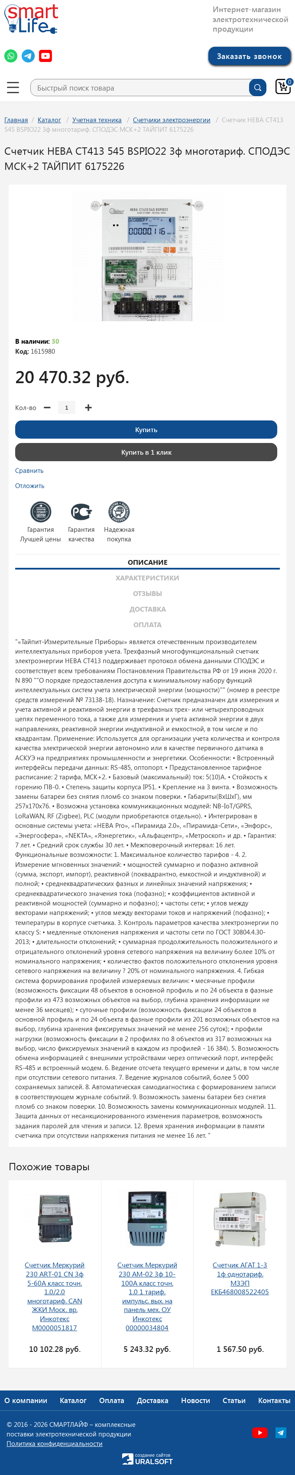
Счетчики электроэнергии (172, 119)
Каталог (49, 119)
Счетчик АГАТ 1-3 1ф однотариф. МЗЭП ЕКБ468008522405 (240, 1278)
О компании (25, 1400)
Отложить (30, 485)
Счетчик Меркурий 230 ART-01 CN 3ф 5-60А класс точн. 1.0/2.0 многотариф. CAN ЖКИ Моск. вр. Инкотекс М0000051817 (54, 1296)
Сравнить (29, 470)
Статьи (234, 1400)
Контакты (274, 1400)
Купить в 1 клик (146, 451)
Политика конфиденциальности (54, 1443)
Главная (16, 119)
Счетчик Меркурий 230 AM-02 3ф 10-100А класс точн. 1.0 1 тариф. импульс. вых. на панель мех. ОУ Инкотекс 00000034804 (147, 1296)
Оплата (111, 1400)
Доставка (153, 1400)
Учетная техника (97, 119)
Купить (146, 429)
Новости (195, 1400)
